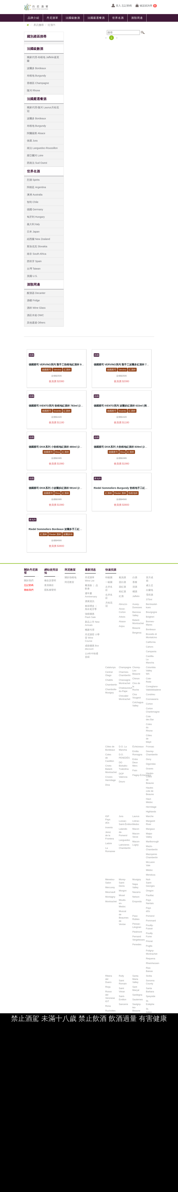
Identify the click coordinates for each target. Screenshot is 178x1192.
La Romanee (110, 850)
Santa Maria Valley (135, 979)
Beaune (136, 628)
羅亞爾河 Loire (35, 155)
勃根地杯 (133, 493)
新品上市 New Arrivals (92, 623)
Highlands (151, 811)
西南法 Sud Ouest (37, 162)
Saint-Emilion (122, 998)
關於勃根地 (70, 577)
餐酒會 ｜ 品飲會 (91, 587)
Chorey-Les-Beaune (136, 670)
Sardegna (137, 995)
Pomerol (150, 916)
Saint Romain (123, 982)
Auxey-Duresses (137, 606)
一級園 (108, 582)
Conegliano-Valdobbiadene (153, 688)
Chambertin (111, 684)
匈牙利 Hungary (36, 216)
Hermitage (151, 807)
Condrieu (150, 694)
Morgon (123, 890)
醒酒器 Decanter (36, 293)
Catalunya (110, 667)
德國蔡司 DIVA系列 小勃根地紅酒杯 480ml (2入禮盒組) (60, 446)
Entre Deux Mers (135, 762)
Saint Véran (122, 990)
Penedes (136, 944)
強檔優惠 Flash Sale (90, 615)
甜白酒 (122, 582)
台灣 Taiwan (33, 268)
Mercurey (110, 887)
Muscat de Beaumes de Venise (123, 918)
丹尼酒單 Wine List (89, 579)
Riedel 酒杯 (120, 493)
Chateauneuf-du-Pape (126, 689)
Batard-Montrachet (138, 622)
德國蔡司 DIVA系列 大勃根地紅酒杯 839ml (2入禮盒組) (125, 446)
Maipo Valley (149, 835)
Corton (149, 704)
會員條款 (49, 585)
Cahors (149, 647)
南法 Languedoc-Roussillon (42, 148)
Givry (148, 759)
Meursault (110, 892)
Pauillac (150, 895)
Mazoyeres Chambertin (152, 856)
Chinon (136, 678)
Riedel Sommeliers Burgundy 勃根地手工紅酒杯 (122, 488)
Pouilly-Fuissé (149, 927)
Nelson (136, 897)
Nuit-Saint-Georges (150, 882)
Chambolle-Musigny (111, 691)
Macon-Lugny (136, 843)
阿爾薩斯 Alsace (36, 133)
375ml (149, 599)
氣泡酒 (122, 577)
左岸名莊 (108, 588)
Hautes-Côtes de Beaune (150, 778)
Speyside (150, 996)
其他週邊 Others (36, 322)
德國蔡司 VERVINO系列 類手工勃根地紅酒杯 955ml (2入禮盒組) (65, 364)
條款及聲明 (50, 580)
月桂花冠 (108, 604)
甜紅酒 (122, 587)
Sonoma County (150, 982)
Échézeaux (138, 746)
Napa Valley (135, 886)
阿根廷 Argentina (36, 187)
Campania (151, 651)
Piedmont (137, 932)
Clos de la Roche (136, 686)
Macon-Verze (136, 835)
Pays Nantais (150, 902)
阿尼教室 (52, 25)
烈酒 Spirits (33, 179)
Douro (122, 781)
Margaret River (150, 823)
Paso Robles (136, 917)
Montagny (110, 897)
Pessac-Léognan (136, 925)
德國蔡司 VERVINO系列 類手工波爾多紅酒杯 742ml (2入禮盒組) (130, 364)
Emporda (137, 901)
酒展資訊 (89, 601)
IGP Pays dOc (107, 819)
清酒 (134, 587)
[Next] (117, 37)
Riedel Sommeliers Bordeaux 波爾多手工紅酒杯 (57, 529)
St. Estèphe (150, 1003)
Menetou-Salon (110, 881)
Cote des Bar (150, 718)
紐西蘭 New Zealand (38, 239)
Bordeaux (151, 629)
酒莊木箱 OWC (35, 315)
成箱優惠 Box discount (92, 647)
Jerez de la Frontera (109, 835)
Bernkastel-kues (152, 606)
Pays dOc (148, 910)
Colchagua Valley (137, 704)
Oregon (150, 890)
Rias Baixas (149, 969)
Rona (108, 1006)
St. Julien (149, 1010)
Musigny (136, 879)
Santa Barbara (150, 990)
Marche (150, 816)
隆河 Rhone (33, 90)
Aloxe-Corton (122, 610)
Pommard (151, 920)
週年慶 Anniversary (91, 595)
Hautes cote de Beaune (150, 791)
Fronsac (150, 746)
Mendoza (150, 875)
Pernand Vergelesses (138, 938)
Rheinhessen (152, 963)
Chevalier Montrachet (124, 697)
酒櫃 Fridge (33, 300)
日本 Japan (33, 231)
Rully (121, 976)
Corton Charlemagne (153, 710)
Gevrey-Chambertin (152, 753)
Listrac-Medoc (136, 823)
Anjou (122, 626)
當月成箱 (149, 579)
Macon (135, 829)
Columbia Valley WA (151, 670)
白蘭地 (149, 590)
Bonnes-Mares (150, 623)
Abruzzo (123, 604)
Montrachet (111, 901)
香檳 (134, 582)
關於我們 (28, 580)
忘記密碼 (28, 585)
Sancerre (123, 1004)
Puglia (149, 946)
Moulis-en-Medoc (122, 903)
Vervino (57, 369)
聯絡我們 (71, 25)
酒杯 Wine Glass (36, 307)
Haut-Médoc (149, 801)
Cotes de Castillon (109, 757)
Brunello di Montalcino (151, 636)
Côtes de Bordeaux (110, 748)
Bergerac (137, 632)
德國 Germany (35, 209)
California (151, 642)
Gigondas (151, 764)
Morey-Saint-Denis (122, 882)
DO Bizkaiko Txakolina (124, 765)
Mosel (122, 895)
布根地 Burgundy (36, 75)
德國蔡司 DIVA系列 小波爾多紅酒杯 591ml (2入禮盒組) (60, 488)
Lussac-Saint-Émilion (125, 823)
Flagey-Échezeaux (141, 775)
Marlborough (152, 841)
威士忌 (149, 585)
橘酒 (134, 591)
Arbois (122, 617)
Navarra (136, 892)
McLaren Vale (150, 864)
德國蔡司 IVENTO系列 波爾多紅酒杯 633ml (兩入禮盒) (124, 405)
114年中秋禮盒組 (91, 655)
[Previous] (106, 37)
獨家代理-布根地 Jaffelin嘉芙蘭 (43, 59)
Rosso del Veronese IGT (110, 996)
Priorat (149, 941)
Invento (57, 410)
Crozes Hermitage (110, 778)
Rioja (108, 987)
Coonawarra (152, 699)
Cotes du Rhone (149, 727)
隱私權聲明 (50, 590)
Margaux (150, 829)
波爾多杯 (68, 534)
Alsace (122, 621)
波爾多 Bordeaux (36, 68)
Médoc (149, 870)
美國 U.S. (32, 276)
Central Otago (109, 674)
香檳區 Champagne (38, 83)
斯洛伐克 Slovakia (37, 246)
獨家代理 (89, 630)
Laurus (136, 816)
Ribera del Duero (108, 979)
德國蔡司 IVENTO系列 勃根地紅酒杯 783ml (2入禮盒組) (60, 405)
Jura (121, 816)
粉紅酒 (122, 591)
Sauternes (137, 999)
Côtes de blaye (149, 738)
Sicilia (149, 976)
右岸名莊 (108, 596)
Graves (149, 768)
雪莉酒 (149, 595)
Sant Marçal (135, 988)
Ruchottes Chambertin (111, 1012)
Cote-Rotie (149, 680)
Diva (57, 452)
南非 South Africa (36, 253)
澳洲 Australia (34, 194)
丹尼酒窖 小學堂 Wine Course (92, 637)
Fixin (134, 770)
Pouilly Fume (149, 935)
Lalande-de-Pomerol (123, 832)
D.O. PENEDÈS (124, 756)
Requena (150, 958)
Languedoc (124, 840)
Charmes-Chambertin (125, 674)
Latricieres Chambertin (125, 846)
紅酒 (121, 596)
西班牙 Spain (34, 261)
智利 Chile (32, 202)
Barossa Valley (136, 614)
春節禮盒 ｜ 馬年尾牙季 (91, 608)
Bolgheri (150, 617)
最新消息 (33, 25)
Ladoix (108, 843)
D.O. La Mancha (123, 748)
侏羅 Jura (32, 140)
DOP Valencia (123, 775)
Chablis (109, 680)
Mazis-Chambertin (152, 848)
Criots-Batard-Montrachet (111, 769)
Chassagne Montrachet (124, 682)
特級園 (108, 577)
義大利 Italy (33, 224)
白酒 (134, 577)
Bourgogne (151, 612)
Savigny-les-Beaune (136, 1007)
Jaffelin (136, 596)
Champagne (125, 667)
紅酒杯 (67, 369)
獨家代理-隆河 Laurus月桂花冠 (43, 109)
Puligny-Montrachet (151, 952)
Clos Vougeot (136, 696)
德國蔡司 (46, 369)
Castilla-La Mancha (150, 659)
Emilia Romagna (137, 753)
